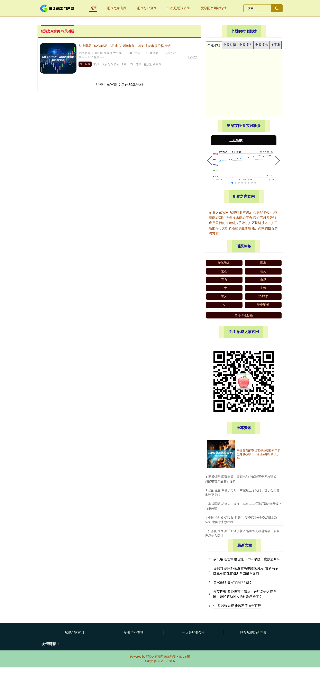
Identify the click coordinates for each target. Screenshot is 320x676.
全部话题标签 (244, 315)
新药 (263, 271)
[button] (209, 160)
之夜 (224, 271)
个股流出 (261, 45)
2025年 (263, 296)
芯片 (224, 296)
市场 (263, 279)
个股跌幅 (229, 45)
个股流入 (245, 45)
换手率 (275, 45)
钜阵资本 (224, 263)
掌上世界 (85, 64)
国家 (263, 263)
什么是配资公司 (178, 8)
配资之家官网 (117, 8)
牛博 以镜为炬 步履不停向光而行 (237, 606)
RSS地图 (170, 656)
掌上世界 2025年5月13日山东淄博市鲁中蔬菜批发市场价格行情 (125, 46)
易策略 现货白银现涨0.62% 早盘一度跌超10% (246, 559)
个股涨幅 (213, 45)
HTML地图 (183, 656)
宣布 (224, 279)
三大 (224, 288)
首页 (93, 8)
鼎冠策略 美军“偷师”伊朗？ (232, 582)
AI (224, 304)
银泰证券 (263, 304)
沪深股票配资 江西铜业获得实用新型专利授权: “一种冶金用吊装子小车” (259, 454)
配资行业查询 (147, 8)
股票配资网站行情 (214, 8)
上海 (263, 288)
